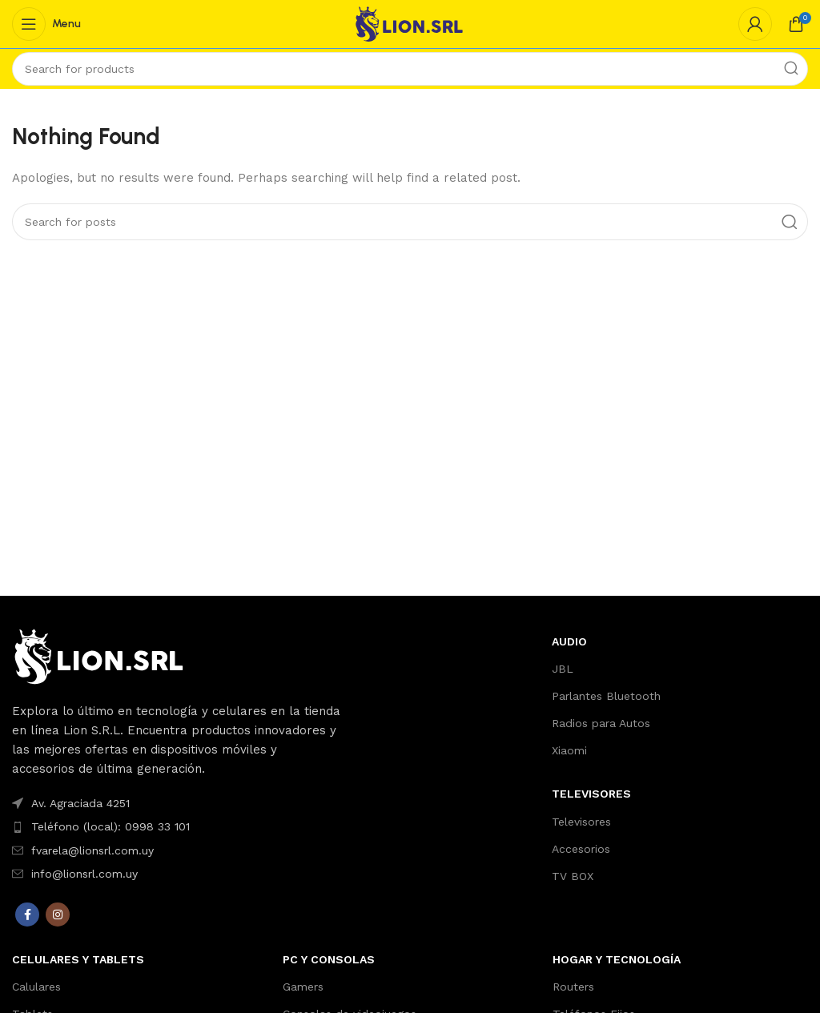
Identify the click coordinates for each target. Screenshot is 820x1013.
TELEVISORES (591, 793)
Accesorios (581, 848)
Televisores (581, 821)
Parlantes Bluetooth (606, 695)
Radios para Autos (601, 723)
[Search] (410, 69)
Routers (573, 986)
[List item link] (176, 803)
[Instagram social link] (58, 914)
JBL (562, 668)
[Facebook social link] (27, 914)
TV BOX (572, 876)
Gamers (303, 986)
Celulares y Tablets (78, 959)
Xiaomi (569, 750)
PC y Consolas (329, 959)
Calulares (36, 986)
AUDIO (569, 641)
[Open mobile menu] (46, 24)
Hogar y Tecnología (617, 959)
